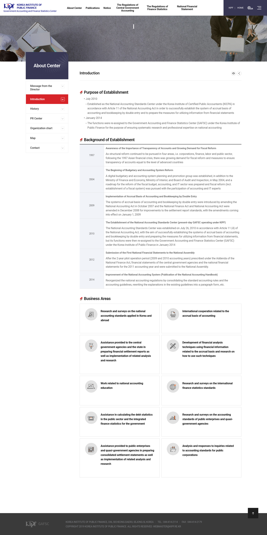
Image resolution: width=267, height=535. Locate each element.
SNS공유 (239, 73)
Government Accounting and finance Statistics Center (30, 8)
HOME (240, 7)
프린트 (233, 73)
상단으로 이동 (253, 513)
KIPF (231, 7)
